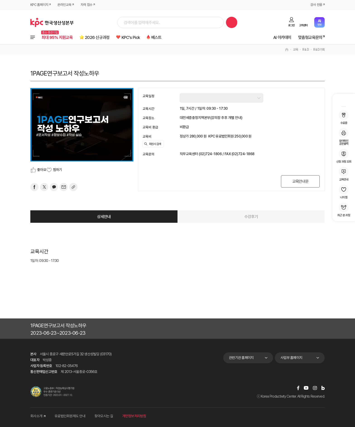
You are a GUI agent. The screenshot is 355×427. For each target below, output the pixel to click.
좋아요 (41, 170)
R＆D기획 (319, 49)
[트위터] (44, 187)
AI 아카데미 (282, 37)
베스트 (158, 37)
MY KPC (343, 100)
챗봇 (319, 22)
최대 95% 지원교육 (57, 37)
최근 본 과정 (343, 209)
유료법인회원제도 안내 (70, 416)
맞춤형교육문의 (310, 37)
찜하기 (57, 170)
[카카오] (54, 187)
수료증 (344, 117)
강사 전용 (316, 5)
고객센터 (303, 25)
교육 (295, 49)
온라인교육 (64, 5)
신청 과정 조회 (343, 156)
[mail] (64, 187)
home (286, 49)
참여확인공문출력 (344, 136)
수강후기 (251, 216)
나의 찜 (344, 192)
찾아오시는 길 (103, 416)
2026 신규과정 (98, 37)
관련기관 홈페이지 (241, 358)
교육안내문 (299, 181)
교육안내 (344, 174)
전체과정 (32, 37)
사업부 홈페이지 (291, 358)
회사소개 (38, 416)
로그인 (291, 25)
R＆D (305, 49)
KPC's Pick (131, 37)
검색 (231, 22)
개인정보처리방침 (134, 416)
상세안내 (104, 216)
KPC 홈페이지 (39, 5)
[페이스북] (34, 187)
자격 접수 (86, 5)
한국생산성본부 (52, 22)
